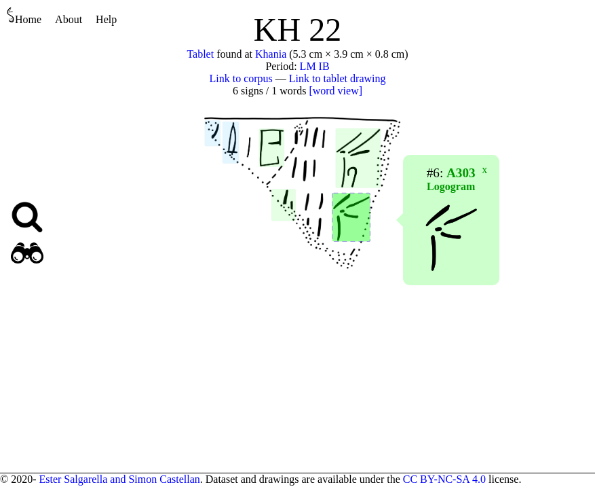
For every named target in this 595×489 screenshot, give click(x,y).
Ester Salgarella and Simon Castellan (119, 479)
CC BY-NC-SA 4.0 (444, 479)
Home (24, 16)
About (68, 19)
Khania (270, 54)
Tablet (200, 54)
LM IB (315, 66)
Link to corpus (241, 78)
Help (106, 19)
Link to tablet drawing (337, 78)
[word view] (335, 90)
